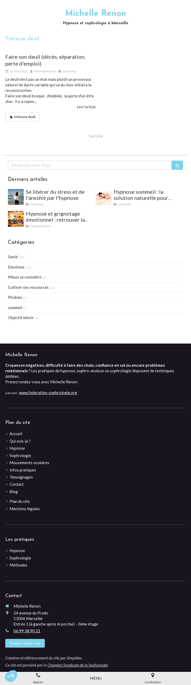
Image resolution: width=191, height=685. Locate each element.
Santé (13, 256)
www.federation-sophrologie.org (48, 392)
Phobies (15, 297)
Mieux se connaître (24, 277)
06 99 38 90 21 (26, 630)
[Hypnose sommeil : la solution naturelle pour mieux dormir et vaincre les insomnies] (103, 197)
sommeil (15, 307)
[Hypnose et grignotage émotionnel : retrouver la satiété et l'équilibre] (16, 219)
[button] (11, 676)
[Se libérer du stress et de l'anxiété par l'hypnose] (16, 197)
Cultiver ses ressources (28, 287)
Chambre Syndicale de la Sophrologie (77, 665)
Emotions (16, 267)
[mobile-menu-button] (96, 678)
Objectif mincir (21, 317)
